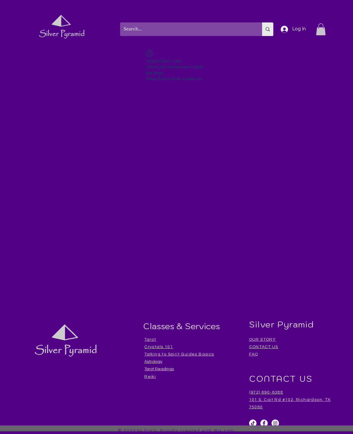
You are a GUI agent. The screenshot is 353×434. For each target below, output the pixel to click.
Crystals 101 (158, 347)
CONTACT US (263, 347)
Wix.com (224, 431)
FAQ (253, 354)
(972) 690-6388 (266, 392)
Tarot (150, 339)
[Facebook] (264, 423)
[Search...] (187, 29)
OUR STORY (262, 339)
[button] (321, 29)
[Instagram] (275, 423)
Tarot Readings (159, 369)
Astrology (153, 362)
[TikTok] (252, 423)
